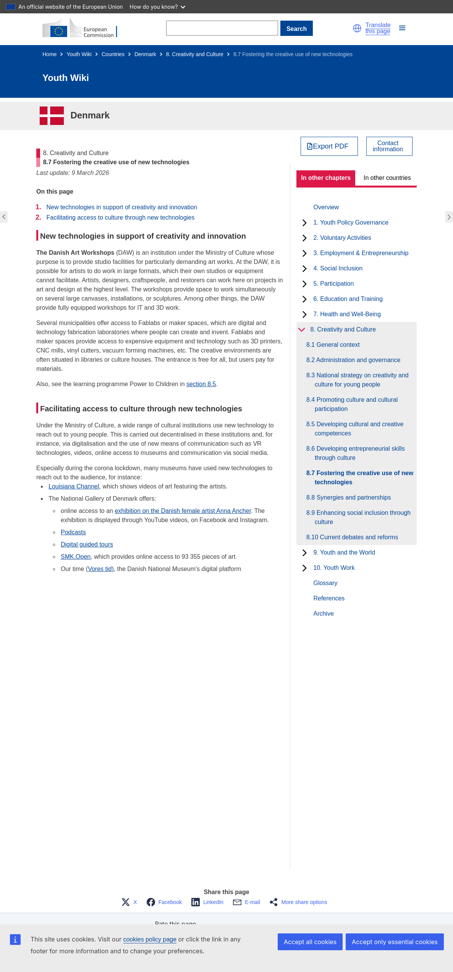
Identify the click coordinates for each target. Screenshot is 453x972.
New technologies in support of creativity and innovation (121, 207)
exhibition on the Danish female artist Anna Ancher (183, 511)
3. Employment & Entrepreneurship (360, 253)
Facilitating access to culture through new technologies (120, 217)
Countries (113, 54)
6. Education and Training (347, 299)
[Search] (222, 28)
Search (296, 29)
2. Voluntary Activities (342, 238)
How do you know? (158, 6)
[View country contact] (389, 146)
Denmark (145, 54)
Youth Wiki (79, 54)
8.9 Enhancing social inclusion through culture (363, 517)
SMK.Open (76, 556)
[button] (357, 28)
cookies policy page (149, 939)
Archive (323, 613)
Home (49, 54)
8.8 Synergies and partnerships (353, 497)
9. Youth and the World (344, 552)
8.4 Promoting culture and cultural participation (356, 404)
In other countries (387, 178)
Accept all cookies (310, 942)
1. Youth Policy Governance (350, 222)
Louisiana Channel (74, 486)
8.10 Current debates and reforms (356, 537)
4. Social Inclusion (337, 268)
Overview (326, 207)
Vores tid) (101, 569)
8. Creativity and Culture (194, 54)
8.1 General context (337, 344)
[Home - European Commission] (84, 28)
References (329, 598)
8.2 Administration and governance (357, 360)
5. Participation (333, 283)
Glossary (325, 583)
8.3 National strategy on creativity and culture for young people (362, 380)
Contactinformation (388, 146)
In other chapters (326, 178)
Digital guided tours (87, 544)
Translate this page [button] (378, 28)
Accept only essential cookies (395, 942)
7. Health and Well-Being (347, 314)
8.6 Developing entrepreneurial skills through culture (360, 453)
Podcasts (73, 532)
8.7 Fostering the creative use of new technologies (364, 477)
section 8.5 (201, 384)
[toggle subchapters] (304, 222)
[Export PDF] (329, 146)
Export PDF (330, 146)
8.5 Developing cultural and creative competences (359, 429)
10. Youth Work (333, 567)
